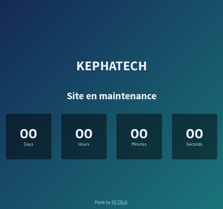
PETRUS (119, 202)
